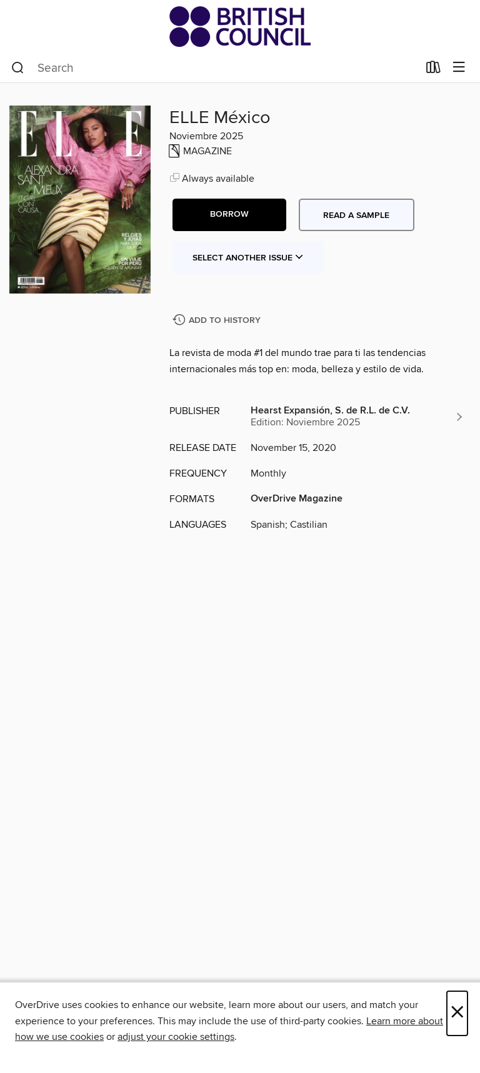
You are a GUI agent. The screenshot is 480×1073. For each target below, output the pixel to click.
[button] (229, 215)
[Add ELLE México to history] (218, 321)
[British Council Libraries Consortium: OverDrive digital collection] (240, 26)
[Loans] (433, 70)
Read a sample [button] (356, 215)
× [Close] (457, 1013)
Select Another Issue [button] (248, 258)
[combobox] (214, 68)
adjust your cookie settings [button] (176, 1037)
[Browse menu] (459, 67)
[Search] (17, 68)
